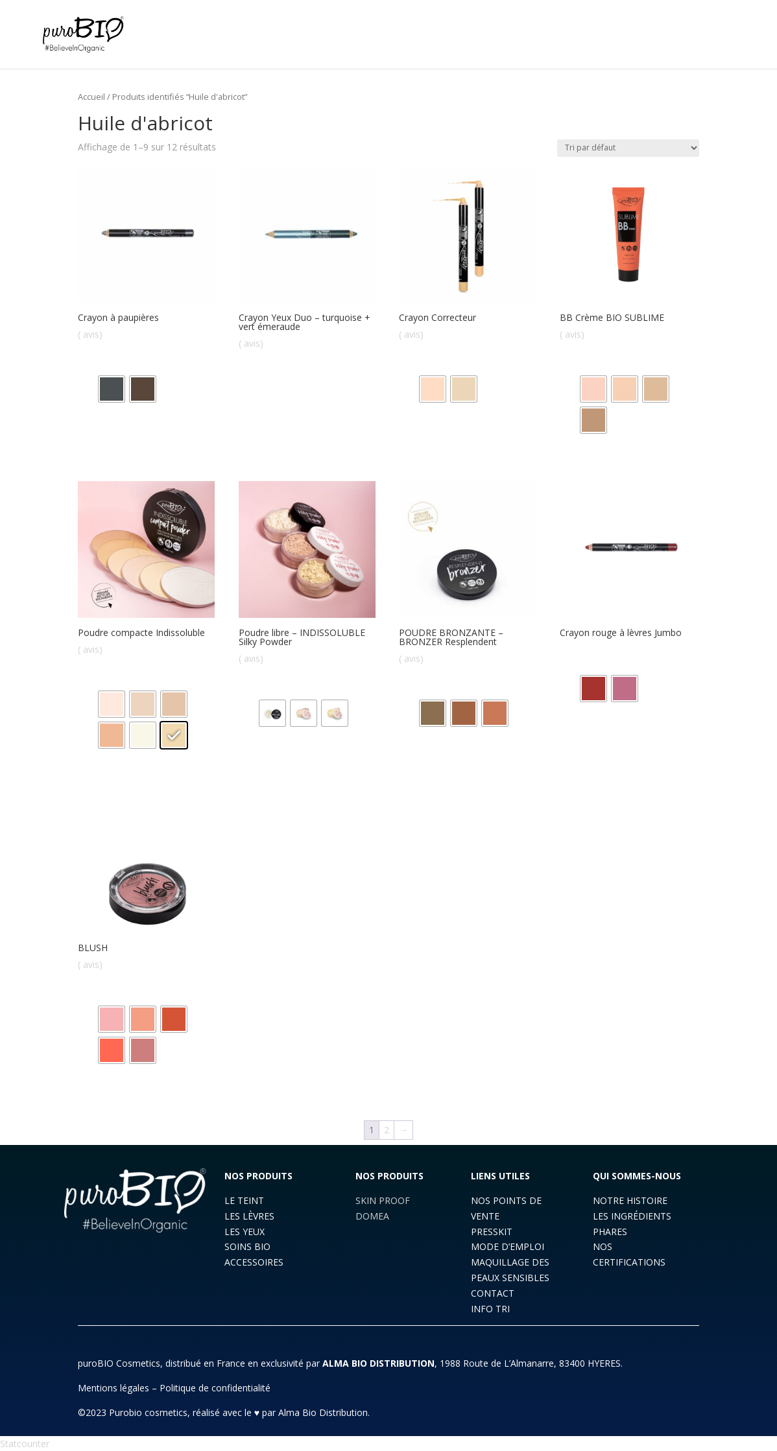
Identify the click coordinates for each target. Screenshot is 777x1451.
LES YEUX (244, 1231)
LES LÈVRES (249, 1216)
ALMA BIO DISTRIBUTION (378, 1363)
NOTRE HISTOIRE (630, 1200)
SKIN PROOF (382, 1200)
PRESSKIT (491, 1231)
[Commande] (628, 148)
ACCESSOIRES (253, 1262)
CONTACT (492, 1293)
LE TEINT (244, 1200)
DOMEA (372, 1216)
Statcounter (24, 1443)
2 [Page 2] (386, 1130)
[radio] (112, 389)
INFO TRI (490, 1309)
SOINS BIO (247, 1246)
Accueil (91, 96)
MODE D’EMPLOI (507, 1246)
